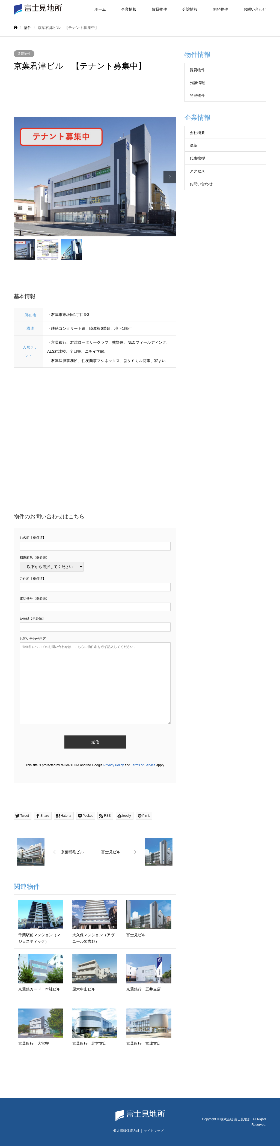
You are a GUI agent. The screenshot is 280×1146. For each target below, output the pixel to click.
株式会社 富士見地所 (235, 1119)
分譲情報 (190, 9)
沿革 (193, 145)
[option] (95, 177)
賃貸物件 (159, 9)
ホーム (100, 9)
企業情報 (128, 9)
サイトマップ (153, 1131)
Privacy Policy (113, 765)
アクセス (197, 171)
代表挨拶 (197, 158)
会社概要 (197, 132)
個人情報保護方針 (126, 1131)
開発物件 (220, 9)
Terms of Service (143, 765)
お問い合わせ (254, 9)
